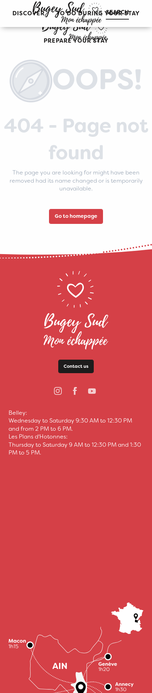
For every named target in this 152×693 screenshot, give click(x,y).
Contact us (76, 366)
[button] (76, 41)
